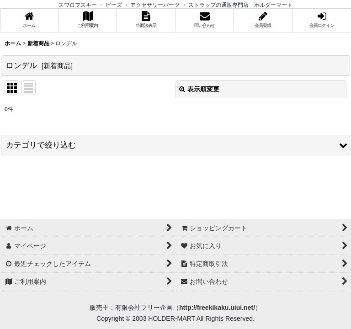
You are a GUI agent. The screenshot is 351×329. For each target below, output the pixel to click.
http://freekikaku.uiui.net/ (217, 307)
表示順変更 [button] (199, 89)
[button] (175, 145)
